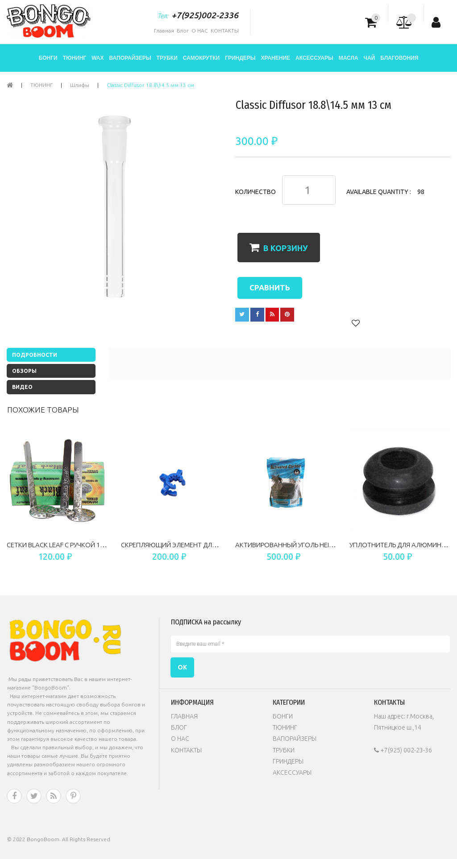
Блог (183, 30)
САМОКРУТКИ (201, 58)
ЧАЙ (369, 58)
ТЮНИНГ (74, 58)
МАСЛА (348, 58)
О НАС (199, 30)
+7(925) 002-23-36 (403, 750)
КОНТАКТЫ (225, 30)
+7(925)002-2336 (204, 15)
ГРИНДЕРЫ (240, 58)
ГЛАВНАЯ (184, 716)
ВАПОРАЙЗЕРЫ (130, 58)
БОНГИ (48, 58)
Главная (164, 30)
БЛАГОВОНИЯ (399, 58)
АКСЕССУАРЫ (314, 58)
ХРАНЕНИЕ (276, 58)
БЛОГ (179, 727)
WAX (97, 58)
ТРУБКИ (167, 58)
